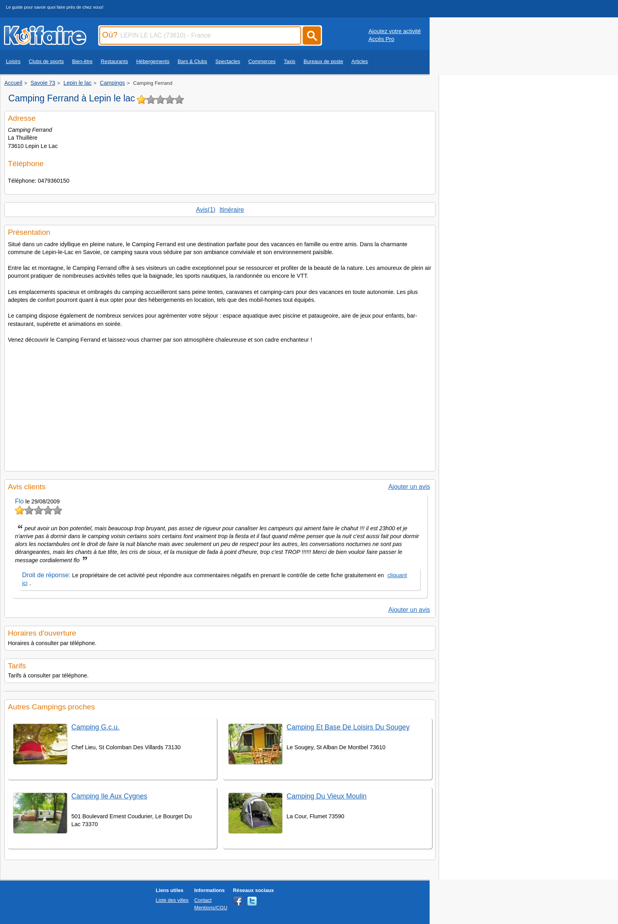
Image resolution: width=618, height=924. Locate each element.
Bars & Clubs (192, 61)
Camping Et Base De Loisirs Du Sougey (348, 727)
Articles (360, 61)
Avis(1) (206, 209)
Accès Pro (382, 39)
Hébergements (152, 61)
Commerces (261, 61)
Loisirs (13, 61)
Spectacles (227, 61)
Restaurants (114, 61)
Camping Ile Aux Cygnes (109, 796)
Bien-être (82, 61)
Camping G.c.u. (95, 727)
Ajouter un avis (409, 486)
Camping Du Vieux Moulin (327, 796)
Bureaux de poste (323, 61)
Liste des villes (172, 900)
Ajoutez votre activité (395, 31)
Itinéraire (232, 209)
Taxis (289, 61)
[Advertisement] (220, 405)
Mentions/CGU (210, 908)
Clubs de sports (46, 61)
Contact (203, 900)
